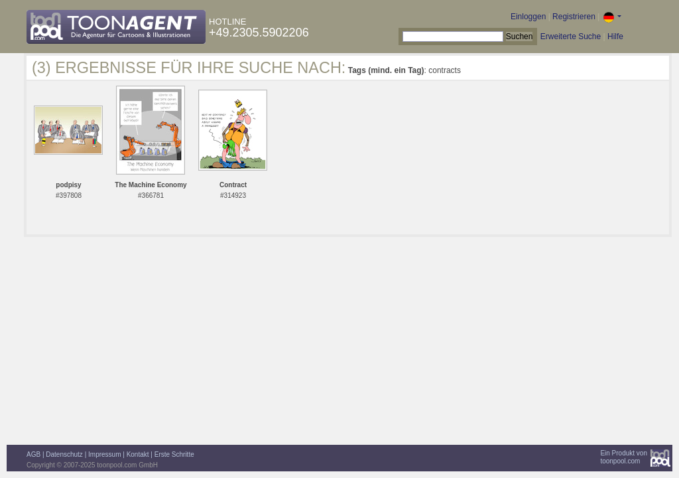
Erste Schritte (174, 454)
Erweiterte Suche (570, 36)
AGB (33, 454)
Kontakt (138, 454)
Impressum (104, 454)
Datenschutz (64, 454)
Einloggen (528, 16)
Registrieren (573, 16)
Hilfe (615, 36)
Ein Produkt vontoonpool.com (623, 457)
